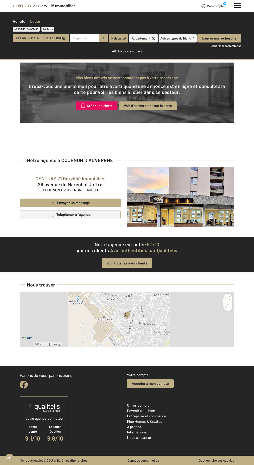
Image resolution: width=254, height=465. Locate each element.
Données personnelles (143, 460)
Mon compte (212, 6)
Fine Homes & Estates (144, 421)
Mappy (57, 344)
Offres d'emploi (138, 405)
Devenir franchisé (141, 410)
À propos (134, 426)
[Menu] (237, 5)
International (137, 432)
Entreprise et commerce (146, 416)
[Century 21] (44, 6)
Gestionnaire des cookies (216, 460)
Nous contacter (139, 437)
